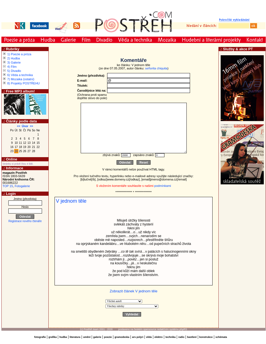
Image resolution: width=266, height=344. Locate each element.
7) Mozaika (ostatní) (20, 79)
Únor (25, 126)
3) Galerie (14, 62)
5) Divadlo (14, 70)
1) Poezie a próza (19, 54)
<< (18, 126)
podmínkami (162, 185)
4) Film (12, 66)
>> (31, 126)
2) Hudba (13, 58)
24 (16, 151)
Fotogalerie (22, 186)
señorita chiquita (156, 68)
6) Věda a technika (20, 75)
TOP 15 (8, 186)
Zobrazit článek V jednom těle (133, 291)
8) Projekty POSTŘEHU (23, 83)
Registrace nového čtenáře (25, 221)
